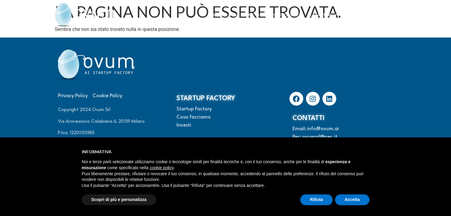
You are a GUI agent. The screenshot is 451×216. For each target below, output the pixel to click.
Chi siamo (246, 15)
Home (219, 15)
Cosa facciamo (284, 15)
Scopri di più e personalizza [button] (119, 199)
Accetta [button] (352, 199)
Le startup (322, 15)
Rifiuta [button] (316, 199)
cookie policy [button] (162, 167)
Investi (352, 15)
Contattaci (380, 15)
